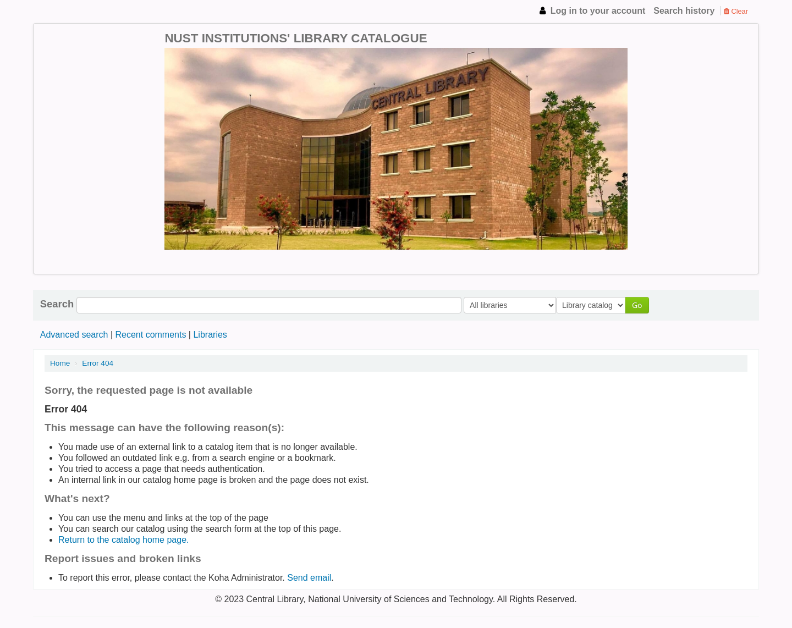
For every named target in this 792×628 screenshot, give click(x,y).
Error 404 (97, 363)
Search (57, 304)
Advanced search (74, 334)
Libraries (210, 334)
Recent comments (150, 334)
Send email (309, 577)
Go (640, 305)
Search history (683, 10)
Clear (736, 11)
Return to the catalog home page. (123, 539)
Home (60, 363)
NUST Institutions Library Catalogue (71, 11)
